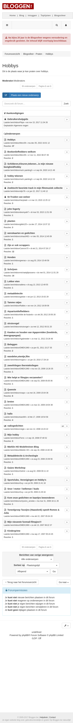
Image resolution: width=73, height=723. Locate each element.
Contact (52, 717)
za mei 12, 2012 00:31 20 (41, 327)
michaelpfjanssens (27, 273)
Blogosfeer (60, 15)
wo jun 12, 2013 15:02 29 (38, 297)
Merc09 (23, 143)
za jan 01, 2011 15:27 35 (41, 348)
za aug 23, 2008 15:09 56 (42, 459)
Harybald (23, 200)
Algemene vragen (21, 125)
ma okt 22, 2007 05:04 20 (42, 516)
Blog (21, 15)
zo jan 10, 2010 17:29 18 (38, 360)
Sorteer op (36, 565)
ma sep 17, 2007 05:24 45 (42, 534)
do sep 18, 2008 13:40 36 (41, 450)
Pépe (22, 122)
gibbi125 (23, 224)
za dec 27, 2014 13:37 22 (39, 224)
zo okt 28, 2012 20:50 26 (45, 315)
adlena (22, 285)
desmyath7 (24, 212)
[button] (36, 559)
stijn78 (22, 191)
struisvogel (24, 327)
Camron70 (24, 248)
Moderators (19, 80)
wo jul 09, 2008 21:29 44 (35, 492)
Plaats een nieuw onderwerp (21, 95)
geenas (23, 260)
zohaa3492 (24, 236)
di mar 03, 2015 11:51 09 (41, 212)
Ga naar (64, 582)
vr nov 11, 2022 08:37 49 (38, 155)
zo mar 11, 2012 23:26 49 (42, 339)
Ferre (22, 438)
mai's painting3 (26, 170)
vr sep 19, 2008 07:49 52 (36, 438)
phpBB (25, 635)
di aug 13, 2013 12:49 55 (37, 285)
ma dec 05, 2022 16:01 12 (39, 143)
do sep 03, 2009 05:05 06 (42, 381)
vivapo (22, 393)
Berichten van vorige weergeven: (36, 558)
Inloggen (32, 15)
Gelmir (22, 471)
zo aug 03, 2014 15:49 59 (38, 260)
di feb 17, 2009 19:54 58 (38, 417)
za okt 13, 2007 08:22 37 (41, 525)
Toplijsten (46, 15)
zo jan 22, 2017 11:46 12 (37, 191)
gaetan (22, 297)
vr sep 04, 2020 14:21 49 (44, 170)
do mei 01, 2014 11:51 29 (47, 273)
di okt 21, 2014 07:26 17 (41, 248)
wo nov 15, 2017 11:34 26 (37, 122)
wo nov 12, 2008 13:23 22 (37, 429)
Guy (21, 483)
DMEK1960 (24, 348)
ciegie (22, 429)
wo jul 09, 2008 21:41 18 (35, 483)
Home (13, 15)
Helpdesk (44, 717)
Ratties (23, 306)
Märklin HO (24, 450)
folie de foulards (26, 315)
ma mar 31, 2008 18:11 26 (48, 501)
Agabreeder (25, 339)
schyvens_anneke (27, 501)
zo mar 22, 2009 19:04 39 (42, 405)
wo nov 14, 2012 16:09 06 (38, 306)
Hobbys (10, 65)
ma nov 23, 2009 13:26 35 (42, 369)
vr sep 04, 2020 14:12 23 (44, 179)
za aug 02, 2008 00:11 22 (38, 471)
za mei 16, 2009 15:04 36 (37, 393)
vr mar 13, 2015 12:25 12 (39, 200)
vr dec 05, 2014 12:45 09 (41, 236)
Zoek (66, 103)
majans (23, 360)
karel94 (23, 417)
